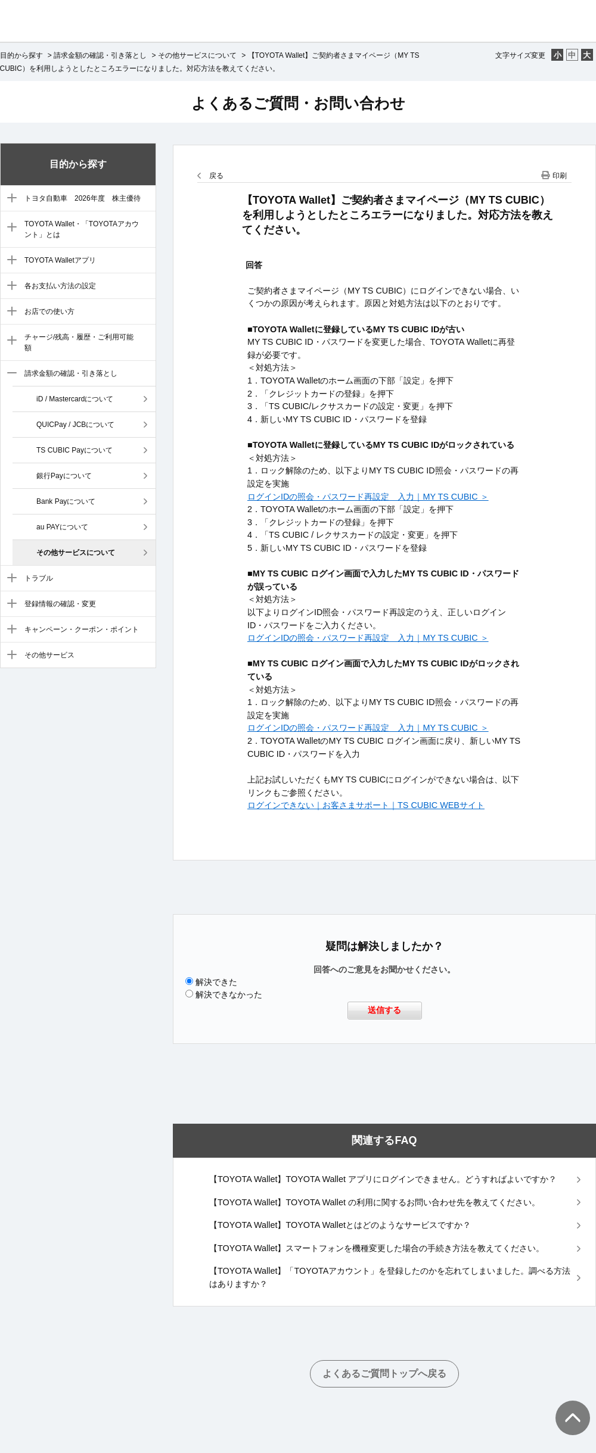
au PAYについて (62, 527)
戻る (216, 176)
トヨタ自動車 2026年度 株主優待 (82, 198)
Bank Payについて (65, 501)
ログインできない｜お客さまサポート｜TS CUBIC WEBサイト (366, 805)
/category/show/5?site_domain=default (9, 286)
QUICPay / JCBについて (75, 424)
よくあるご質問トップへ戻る (384, 1373)
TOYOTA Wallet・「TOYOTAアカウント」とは (81, 229)
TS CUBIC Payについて (74, 450)
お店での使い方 (49, 311)
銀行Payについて (64, 476)
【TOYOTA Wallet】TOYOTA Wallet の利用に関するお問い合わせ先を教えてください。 (374, 1202)
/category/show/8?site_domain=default (9, 374)
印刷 (559, 176)
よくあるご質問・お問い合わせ (298, 103)
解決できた (216, 982)
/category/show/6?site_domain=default (9, 312)
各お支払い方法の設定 (60, 286)
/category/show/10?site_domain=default (9, 604)
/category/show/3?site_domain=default (9, 228)
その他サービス (49, 655)
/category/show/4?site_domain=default (9, 260)
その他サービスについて (197, 55)
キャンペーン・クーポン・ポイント (81, 629)
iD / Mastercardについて (74, 399)
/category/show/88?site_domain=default (9, 199)
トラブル (38, 578)
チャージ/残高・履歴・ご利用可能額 (79, 342)
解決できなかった (228, 994)
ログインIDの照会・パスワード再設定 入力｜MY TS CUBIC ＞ (368, 496)
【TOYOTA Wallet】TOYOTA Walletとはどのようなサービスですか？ (340, 1225)
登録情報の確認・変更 (60, 604)
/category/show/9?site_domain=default (9, 578)
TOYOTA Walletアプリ (60, 260)
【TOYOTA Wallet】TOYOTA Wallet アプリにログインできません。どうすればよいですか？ (383, 1179)
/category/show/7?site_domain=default (9, 341)
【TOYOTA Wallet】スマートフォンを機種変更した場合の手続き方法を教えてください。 (377, 1248)
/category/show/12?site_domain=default (9, 655)
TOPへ (566, 1406)
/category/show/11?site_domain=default (9, 630)
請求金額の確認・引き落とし (100, 55)
